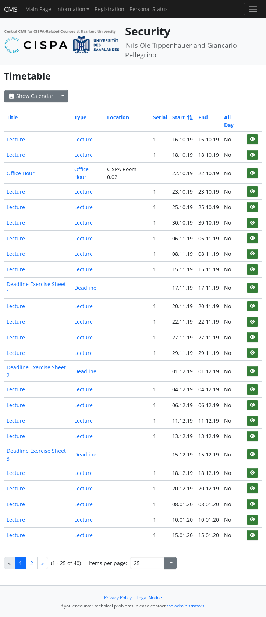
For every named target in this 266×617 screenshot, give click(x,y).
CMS (11, 9)
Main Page (38, 9)
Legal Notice (149, 598)
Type (80, 117)
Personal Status (149, 9)
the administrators (186, 606)
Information (70, 9)
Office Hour (21, 173)
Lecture (16, 139)
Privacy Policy (118, 598)
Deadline (85, 287)
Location (118, 117)
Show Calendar (30, 95)
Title (12, 117)
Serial (160, 117)
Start (182, 117)
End (203, 117)
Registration (109, 9)
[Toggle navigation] (253, 9)
